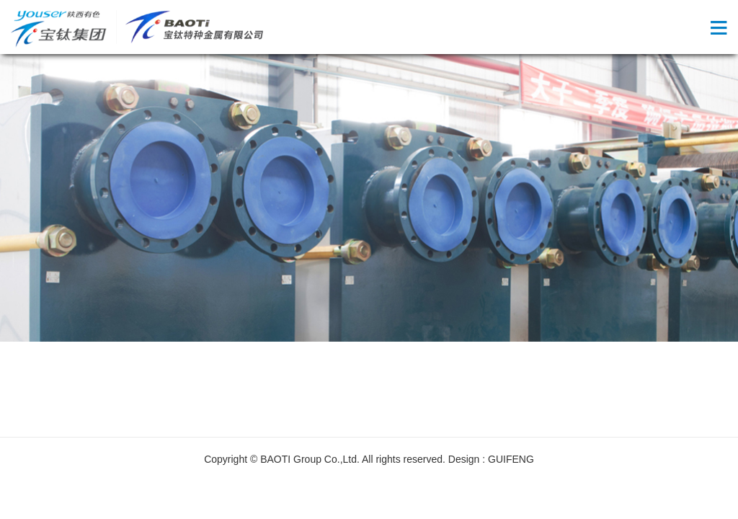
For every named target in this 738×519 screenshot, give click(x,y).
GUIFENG (511, 459)
